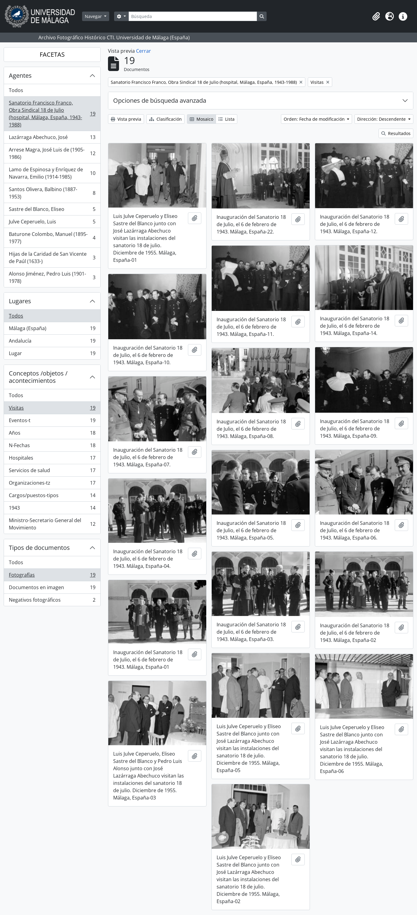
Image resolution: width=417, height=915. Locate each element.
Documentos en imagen (52, 589)
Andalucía (52, 342)
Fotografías (52, 576)
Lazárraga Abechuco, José (52, 139)
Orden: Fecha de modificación (315, 119)
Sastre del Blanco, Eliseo (52, 210)
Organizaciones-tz (52, 484)
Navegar (94, 16)
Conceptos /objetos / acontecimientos (38, 377)
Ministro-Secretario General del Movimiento (52, 524)
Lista (226, 119)
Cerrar (143, 51)
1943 (52, 509)
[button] (376, 16)
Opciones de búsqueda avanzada (159, 100)
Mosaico (201, 119)
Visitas (52, 409)
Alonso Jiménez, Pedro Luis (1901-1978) (52, 277)
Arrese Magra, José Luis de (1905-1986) (52, 153)
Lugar (52, 354)
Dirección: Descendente (382, 119)
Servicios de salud (52, 472)
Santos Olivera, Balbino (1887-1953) (52, 193)
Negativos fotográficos (52, 601)
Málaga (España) (52, 330)
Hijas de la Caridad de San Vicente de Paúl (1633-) (52, 258)
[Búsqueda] (192, 16)
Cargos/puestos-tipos (52, 497)
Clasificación (165, 119)
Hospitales (52, 459)
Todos (16, 90)
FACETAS (52, 54)
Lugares (20, 301)
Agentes (20, 75)
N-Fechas (52, 447)
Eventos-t (52, 422)
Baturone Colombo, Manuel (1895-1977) (52, 238)
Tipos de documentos (39, 547)
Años (52, 434)
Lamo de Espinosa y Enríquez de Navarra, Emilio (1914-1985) (52, 173)
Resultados (396, 133)
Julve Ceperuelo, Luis (52, 223)
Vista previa (126, 119)
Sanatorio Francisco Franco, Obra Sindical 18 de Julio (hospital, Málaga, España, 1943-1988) (52, 113)
